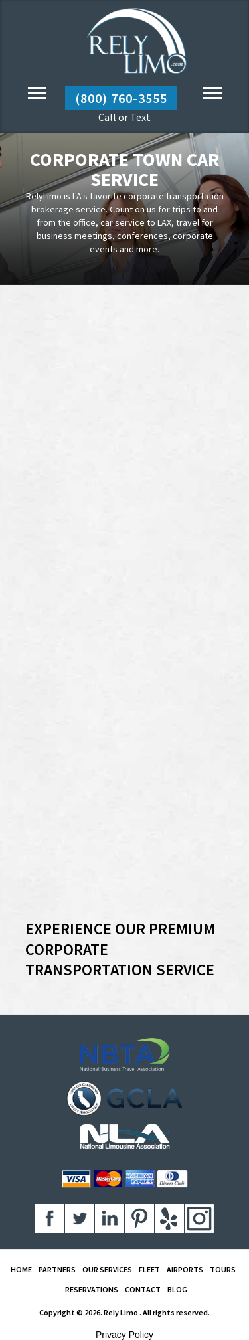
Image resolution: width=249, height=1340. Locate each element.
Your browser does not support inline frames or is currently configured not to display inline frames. (124, 607)
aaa (49, 1218)
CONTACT (143, 1289)
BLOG (177, 1289)
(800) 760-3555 (121, 98)
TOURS (223, 1269)
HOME (21, 1269)
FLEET (149, 1269)
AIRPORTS (185, 1269)
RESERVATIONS (91, 1289)
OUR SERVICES (107, 1269)
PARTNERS (57, 1269)
